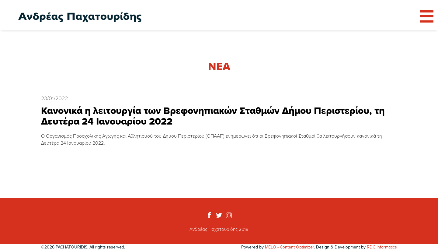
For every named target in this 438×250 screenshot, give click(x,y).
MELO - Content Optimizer (289, 247)
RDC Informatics (382, 247)
